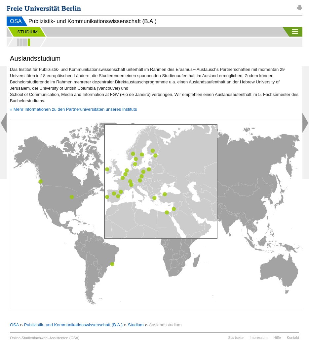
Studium (136, 324)
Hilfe (277, 338)
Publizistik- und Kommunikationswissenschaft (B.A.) (73, 324)
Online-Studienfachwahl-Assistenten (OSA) (44, 338)
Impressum (258, 338)
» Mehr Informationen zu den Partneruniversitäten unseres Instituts (73, 109)
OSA (16, 21)
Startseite (236, 338)
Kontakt (293, 338)
